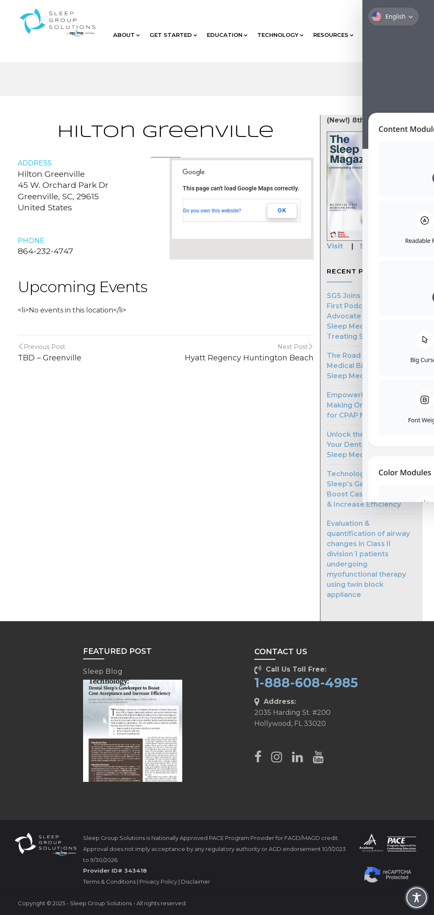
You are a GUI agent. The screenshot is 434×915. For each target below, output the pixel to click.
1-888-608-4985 (306, 683)
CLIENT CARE (384, 34)
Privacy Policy (158, 881)
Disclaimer (195, 881)
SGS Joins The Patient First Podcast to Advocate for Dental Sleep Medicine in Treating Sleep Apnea (365, 316)
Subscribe (378, 246)
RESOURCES (333, 34)
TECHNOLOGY (280, 34)
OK (282, 210)
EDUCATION (227, 34)
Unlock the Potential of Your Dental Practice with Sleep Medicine (371, 444)
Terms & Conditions (109, 881)
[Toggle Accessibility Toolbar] (417, 898)
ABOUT (126, 34)
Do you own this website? (212, 211)
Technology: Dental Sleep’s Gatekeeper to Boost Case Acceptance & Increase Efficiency (369, 489)
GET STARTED (173, 34)
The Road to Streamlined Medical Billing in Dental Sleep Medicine (371, 365)
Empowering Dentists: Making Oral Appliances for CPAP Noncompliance (371, 405)
